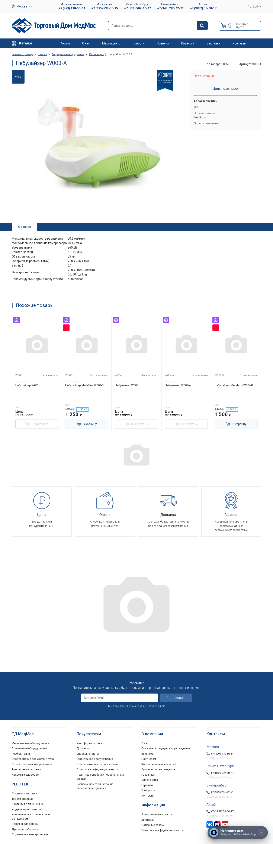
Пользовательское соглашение (97, 764)
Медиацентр (111, 43)
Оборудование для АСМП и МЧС (33, 758)
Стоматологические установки (32, 764)
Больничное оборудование (29, 748)
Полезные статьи (152, 824)
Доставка (83, 748)
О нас (86, 43)
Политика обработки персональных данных (100, 777)
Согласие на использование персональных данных (95, 786)
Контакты (239, 43)
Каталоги (187, 43)
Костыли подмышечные (28, 804)
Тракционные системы (26, 769)
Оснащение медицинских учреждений (165, 748)
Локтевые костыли (24, 793)
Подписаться (176, 698)
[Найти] (202, 25)
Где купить (148, 790)
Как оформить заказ (90, 743)
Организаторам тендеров (158, 769)
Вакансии (147, 753)
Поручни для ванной (25, 823)
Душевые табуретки (25, 829)
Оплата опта (149, 779)
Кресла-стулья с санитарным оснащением (31, 816)
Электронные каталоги (156, 814)
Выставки (213, 43)
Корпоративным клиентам (158, 764)
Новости (138, 43)
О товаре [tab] (24, 226)
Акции (65, 43)
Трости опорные (22, 798)
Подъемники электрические (30, 834)
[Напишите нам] (238, 832)
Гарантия (147, 785)
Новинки (163, 43)
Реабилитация (21, 753)
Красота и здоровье (25, 774)
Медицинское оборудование (30, 743)
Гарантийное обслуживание (95, 758)
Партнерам (148, 758)
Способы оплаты (88, 753)
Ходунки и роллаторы (26, 809)
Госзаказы (148, 774)
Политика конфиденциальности (97, 769)
